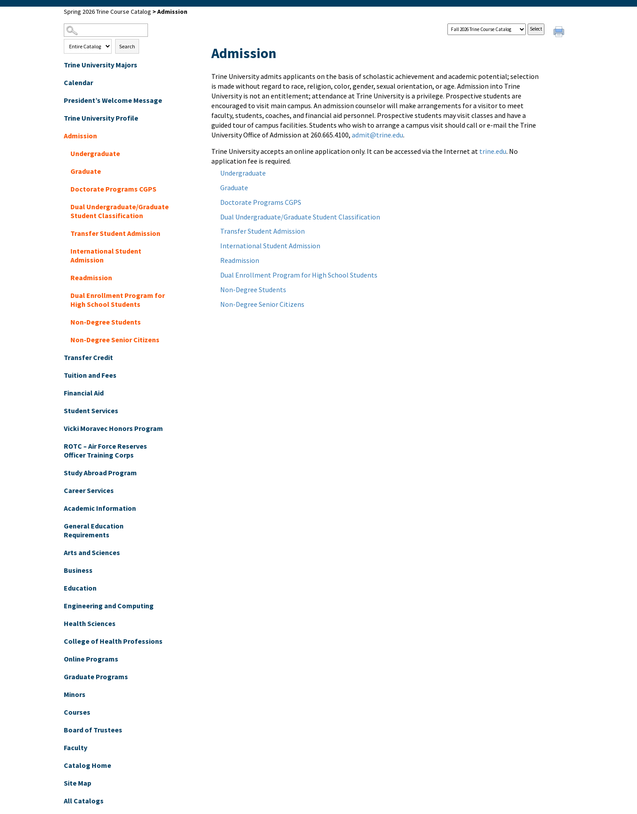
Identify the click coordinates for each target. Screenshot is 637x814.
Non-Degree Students (105, 321)
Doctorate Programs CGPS (113, 188)
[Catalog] (486, 29)
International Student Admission (105, 255)
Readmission (91, 277)
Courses (77, 712)
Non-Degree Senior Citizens (114, 339)
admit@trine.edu (377, 134)
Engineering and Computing (109, 605)
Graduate (85, 171)
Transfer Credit (88, 357)
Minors (74, 694)
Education (80, 587)
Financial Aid (84, 392)
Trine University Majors (100, 64)
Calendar (78, 82)
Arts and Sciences (92, 552)
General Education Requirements (94, 530)
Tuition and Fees (90, 375)
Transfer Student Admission (115, 233)
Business (78, 570)
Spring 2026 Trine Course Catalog (107, 12)
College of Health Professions (113, 641)
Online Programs (91, 658)
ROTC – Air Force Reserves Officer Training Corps (105, 450)
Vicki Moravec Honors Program (113, 428)
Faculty (75, 747)
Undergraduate (95, 153)
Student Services (91, 410)
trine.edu (492, 151)
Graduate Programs (96, 676)
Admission (80, 135)
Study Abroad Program (100, 472)
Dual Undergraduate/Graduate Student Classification (119, 211)
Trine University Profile (101, 117)
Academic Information (100, 508)
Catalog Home (87, 765)
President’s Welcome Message (113, 100)
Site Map (77, 783)
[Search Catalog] (106, 30)
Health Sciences (90, 623)
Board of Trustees (93, 729)
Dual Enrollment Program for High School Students (117, 300)
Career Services (89, 490)
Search (127, 46)
